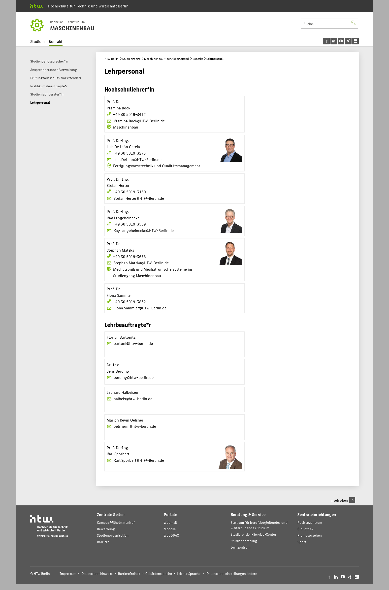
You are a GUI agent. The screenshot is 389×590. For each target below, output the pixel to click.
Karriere (103, 541)
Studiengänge (131, 58)
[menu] (341, 41)
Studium (37, 41)
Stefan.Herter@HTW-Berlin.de (135, 198)
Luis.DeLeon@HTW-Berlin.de (134, 159)
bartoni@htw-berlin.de (130, 343)
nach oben (343, 500)
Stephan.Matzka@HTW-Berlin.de (138, 263)
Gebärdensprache (158, 573)
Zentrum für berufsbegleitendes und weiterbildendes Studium (259, 525)
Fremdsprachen (309, 535)
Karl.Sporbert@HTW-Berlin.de (135, 460)
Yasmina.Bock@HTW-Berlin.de (136, 121)
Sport (301, 541)
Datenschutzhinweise (97, 573)
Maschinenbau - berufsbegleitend (166, 58)
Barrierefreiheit (129, 573)
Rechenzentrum (309, 522)
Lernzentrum (240, 547)
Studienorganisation (113, 535)
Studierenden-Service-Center (253, 534)
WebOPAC (171, 535)
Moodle (170, 528)
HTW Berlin (111, 58)
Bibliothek (305, 528)
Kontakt (56, 41)
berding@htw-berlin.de (130, 377)
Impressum (68, 573)
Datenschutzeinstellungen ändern (231, 573)
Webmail (170, 522)
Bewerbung (106, 528)
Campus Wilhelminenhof (116, 522)
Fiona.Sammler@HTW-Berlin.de (136, 308)
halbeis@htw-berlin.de (129, 398)
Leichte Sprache (188, 573)
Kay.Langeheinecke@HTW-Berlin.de (140, 230)
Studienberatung (244, 540)
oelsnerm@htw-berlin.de (131, 426)
